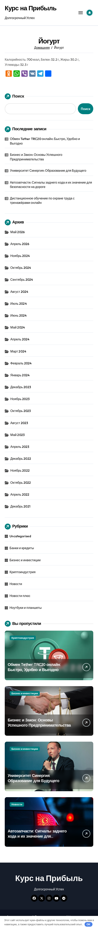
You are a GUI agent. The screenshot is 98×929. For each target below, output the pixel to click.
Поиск (14, 96)
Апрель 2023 (19, 447)
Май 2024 (17, 327)
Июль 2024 (18, 304)
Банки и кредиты (21, 548)
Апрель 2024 (19, 339)
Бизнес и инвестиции (25, 560)
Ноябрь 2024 (20, 256)
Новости (15, 584)
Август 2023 (19, 423)
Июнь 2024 (18, 315)
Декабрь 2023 (20, 387)
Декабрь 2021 (20, 506)
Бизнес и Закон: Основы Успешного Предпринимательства (36, 157)
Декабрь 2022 (20, 459)
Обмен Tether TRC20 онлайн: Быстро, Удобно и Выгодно (45, 141)
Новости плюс (19, 596)
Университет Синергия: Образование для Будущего (48, 170)
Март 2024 (18, 351)
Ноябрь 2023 (20, 399)
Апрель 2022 (19, 494)
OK (88, 924)
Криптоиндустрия (22, 572)
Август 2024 (19, 292)
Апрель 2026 (19, 244)
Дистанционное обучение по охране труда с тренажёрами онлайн (42, 200)
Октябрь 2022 (20, 483)
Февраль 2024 (21, 363)
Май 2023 (17, 435)
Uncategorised (20, 536)
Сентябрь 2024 (21, 280)
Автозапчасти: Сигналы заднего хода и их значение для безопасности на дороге (51, 184)
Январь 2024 (20, 375)
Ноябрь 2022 (20, 470)
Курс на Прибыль (30, 8)
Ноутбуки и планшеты (25, 608)
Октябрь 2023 (20, 411)
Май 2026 (17, 232)
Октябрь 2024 (20, 268)
